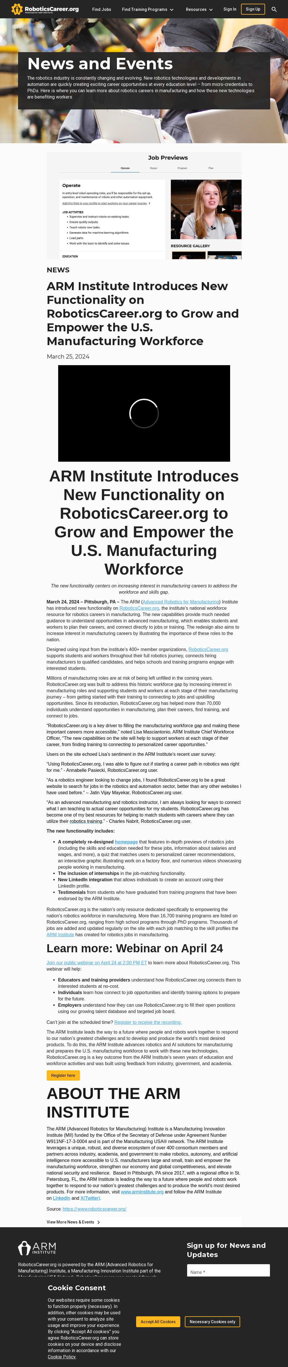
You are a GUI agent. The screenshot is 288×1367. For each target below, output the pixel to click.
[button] (274, 9)
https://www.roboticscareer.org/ (95, 1209)
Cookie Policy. (62, 1357)
